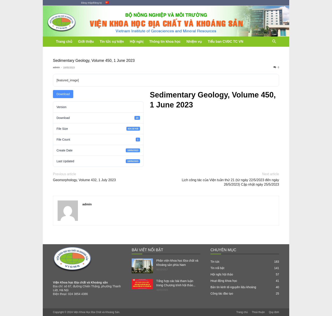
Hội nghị (136, 41)
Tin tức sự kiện (112, 41)
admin (56, 67)
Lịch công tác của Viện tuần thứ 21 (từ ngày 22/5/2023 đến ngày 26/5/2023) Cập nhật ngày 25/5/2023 (230, 182)
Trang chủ (64, 41)
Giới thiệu (86, 41)
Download (63, 94)
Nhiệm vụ (194, 41)
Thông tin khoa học (165, 41)
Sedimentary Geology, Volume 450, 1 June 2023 (94, 60)
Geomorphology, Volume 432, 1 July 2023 (84, 180)
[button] (274, 42)
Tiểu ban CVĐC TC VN (225, 41)
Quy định (274, 312)
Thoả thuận (258, 312)
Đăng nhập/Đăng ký (91, 2)
